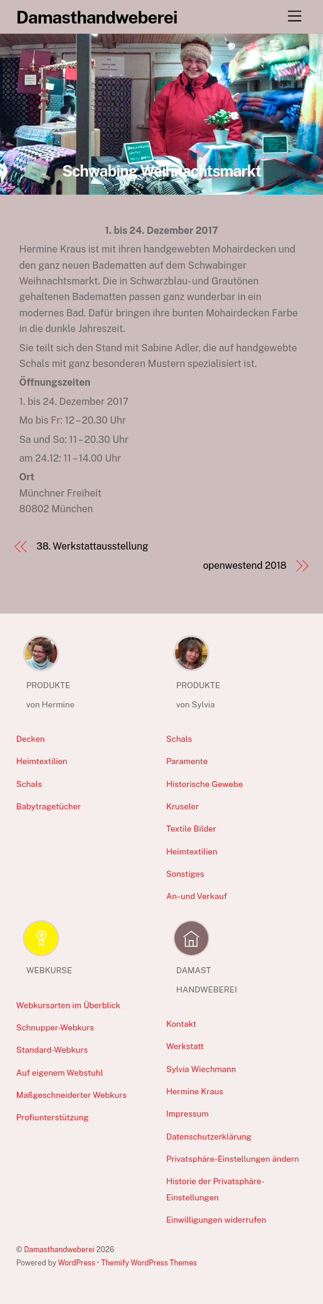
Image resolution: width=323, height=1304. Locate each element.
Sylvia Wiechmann (201, 1069)
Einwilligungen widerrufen (216, 1219)
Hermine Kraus (194, 1091)
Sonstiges (185, 874)
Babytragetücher (48, 806)
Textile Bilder (191, 828)
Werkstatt (184, 1046)
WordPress (76, 1262)
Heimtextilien (42, 761)
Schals (29, 784)
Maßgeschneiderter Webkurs (71, 1095)
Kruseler (182, 806)
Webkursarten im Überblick (68, 1005)
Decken (30, 739)
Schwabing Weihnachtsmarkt (161, 171)
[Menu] (295, 16)
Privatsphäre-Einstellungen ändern (232, 1159)
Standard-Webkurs (52, 1050)
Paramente (187, 761)
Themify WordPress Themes (149, 1262)
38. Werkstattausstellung (92, 546)
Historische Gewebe (204, 784)
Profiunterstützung (52, 1117)
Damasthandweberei (59, 1249)
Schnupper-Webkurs (55, 1027)
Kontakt (181, 1024)
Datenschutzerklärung (208, 1136)
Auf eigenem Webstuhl (59, 1072)
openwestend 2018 (245, 565)
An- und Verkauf (196, 896)
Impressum (187, 1113)
